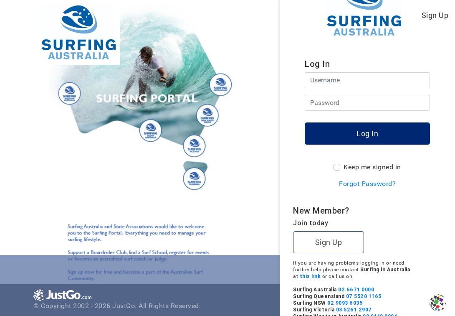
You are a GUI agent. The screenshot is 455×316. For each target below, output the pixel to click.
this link (384, 276)
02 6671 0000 (431, 289)
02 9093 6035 (419, 303)
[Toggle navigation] (257, 15)
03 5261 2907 (428, 309)
